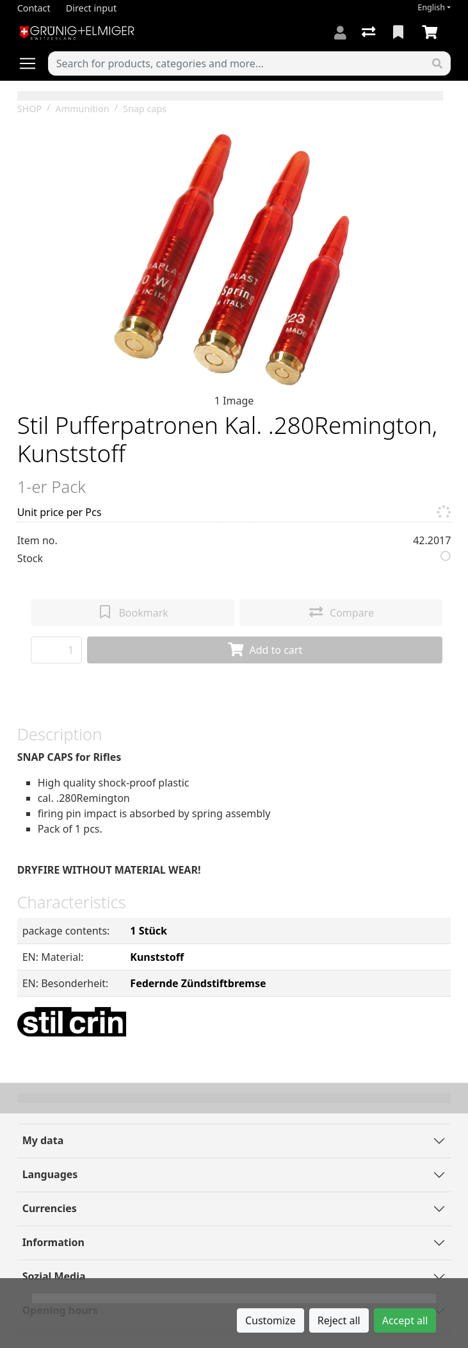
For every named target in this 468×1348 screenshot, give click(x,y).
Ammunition (82, 109)
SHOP (29, 109)
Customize (270, 1320)
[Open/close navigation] (32, 63)
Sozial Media (54, 1276)
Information (53, 1242)
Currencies (49, 1208)
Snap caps (144, 109)
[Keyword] (237, 63)
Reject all (339, 1320)
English (431, 7)
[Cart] (432, 32)
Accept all (405, 1320)
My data (43, 1140)
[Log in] (340, 32)
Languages (50, 1174)
